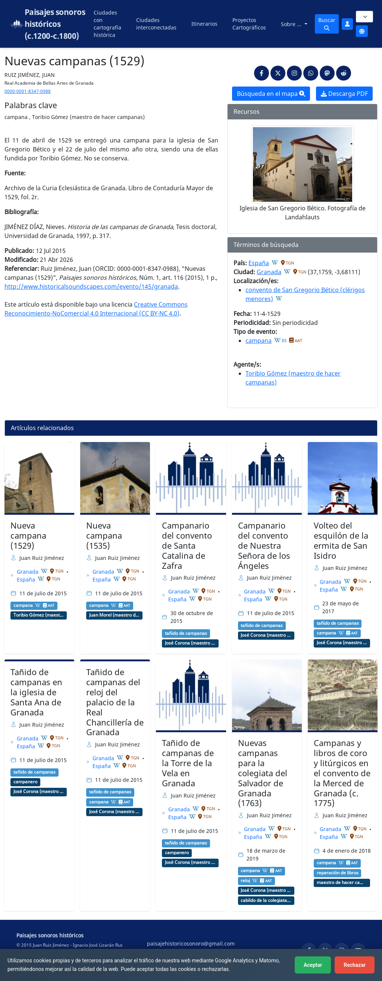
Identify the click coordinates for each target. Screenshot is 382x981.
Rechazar (355, 965)
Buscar (326, 23)
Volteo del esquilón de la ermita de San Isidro (341, 540)
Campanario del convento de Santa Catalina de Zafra (187, 545)
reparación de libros (337, 873)
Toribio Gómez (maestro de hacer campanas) (38, 615)
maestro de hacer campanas (342, 882)
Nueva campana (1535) (104, 535)
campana (258, 340)
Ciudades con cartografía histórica (107, 23)
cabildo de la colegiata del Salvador (266, 900)
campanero (25, 782)
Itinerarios (204, 23)
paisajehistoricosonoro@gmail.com (191, 943)
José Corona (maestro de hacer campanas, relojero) (190, 643)
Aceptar (313, 965)
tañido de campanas (186, 633)
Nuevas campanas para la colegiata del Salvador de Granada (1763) (262, 773)
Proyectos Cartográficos (249, 23)
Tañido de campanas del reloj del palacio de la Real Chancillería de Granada (115, 702)
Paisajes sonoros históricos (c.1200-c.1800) (55, 24)
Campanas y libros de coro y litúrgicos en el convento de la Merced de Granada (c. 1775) (342, 773)
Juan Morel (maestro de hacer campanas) (114, 615)
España (258, 263)
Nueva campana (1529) (28, 535)
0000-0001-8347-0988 (27, 91)
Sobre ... (292, 24)
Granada (269, 272)
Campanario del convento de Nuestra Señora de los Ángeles (264, 545)
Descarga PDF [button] (344, 94)
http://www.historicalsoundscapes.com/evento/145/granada (91, 286)
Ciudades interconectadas (156, 23)
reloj (245, 880)
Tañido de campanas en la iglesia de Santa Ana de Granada (36, 692)
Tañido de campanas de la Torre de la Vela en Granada (188, 763)
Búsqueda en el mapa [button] (271, 94)
